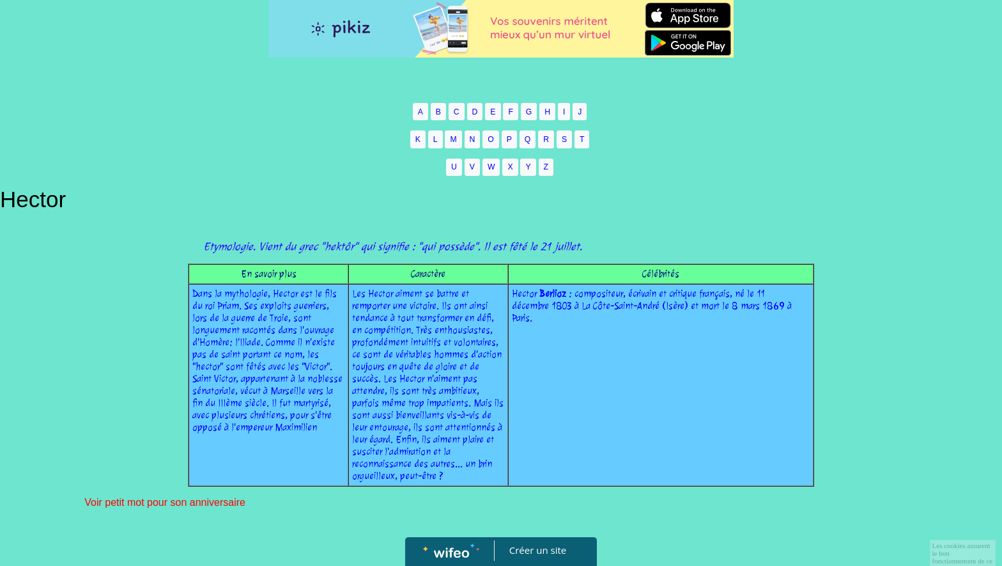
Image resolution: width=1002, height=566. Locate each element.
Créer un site (537, 550)
